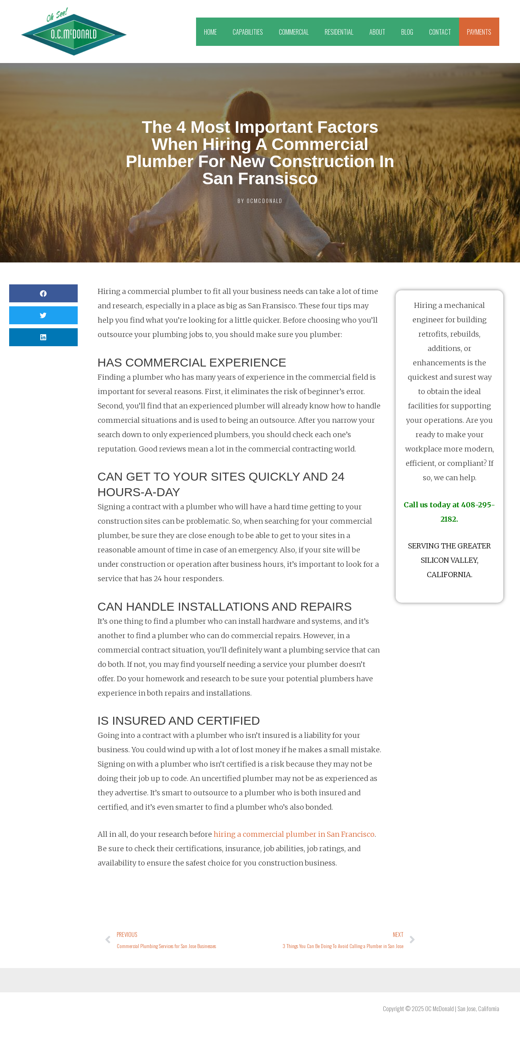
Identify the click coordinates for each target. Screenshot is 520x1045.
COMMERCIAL (294, 32)
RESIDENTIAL (339, 32)
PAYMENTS (479, 32)
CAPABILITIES (248, 32)
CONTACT (440, 32)
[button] (43, 293)
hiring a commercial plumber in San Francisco (295, 834)
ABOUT (377, 32)
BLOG (407, 32)
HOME (210, 32)
